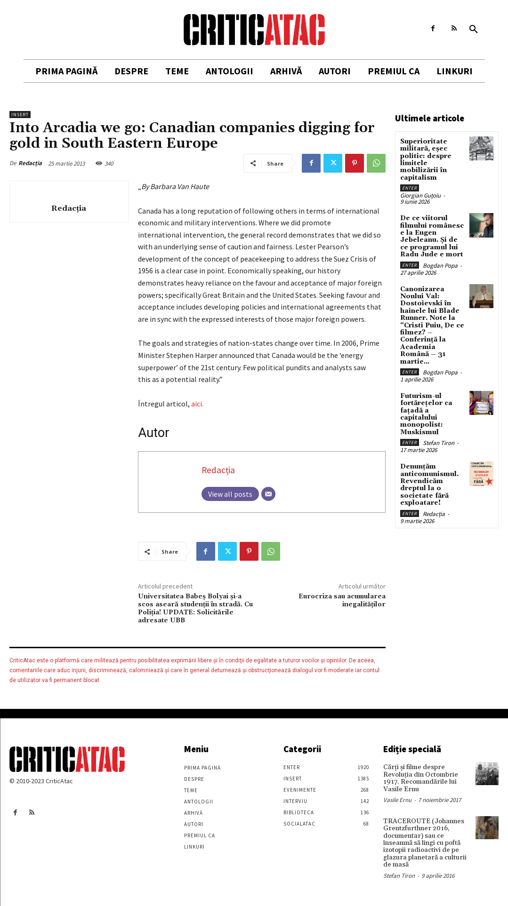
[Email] (268, 494)
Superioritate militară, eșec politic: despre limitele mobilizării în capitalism (426, 159)
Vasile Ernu (397, 800)
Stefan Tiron (438, 443)
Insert (20, 114)
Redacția (30, 163)
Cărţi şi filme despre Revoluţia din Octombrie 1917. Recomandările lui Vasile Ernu (420, 778)
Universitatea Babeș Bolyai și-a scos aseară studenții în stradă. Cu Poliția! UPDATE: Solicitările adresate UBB (195, 608)
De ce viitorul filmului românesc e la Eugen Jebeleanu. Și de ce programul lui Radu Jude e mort (432, 236)
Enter (409, 188)
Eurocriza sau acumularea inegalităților (342, 600)
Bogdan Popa (440, 266)
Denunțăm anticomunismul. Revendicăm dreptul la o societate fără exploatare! (429, 484)
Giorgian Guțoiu (420, 195)
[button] (473, 29)
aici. (197, 403)
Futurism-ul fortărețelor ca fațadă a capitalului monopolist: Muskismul (426, 414)
